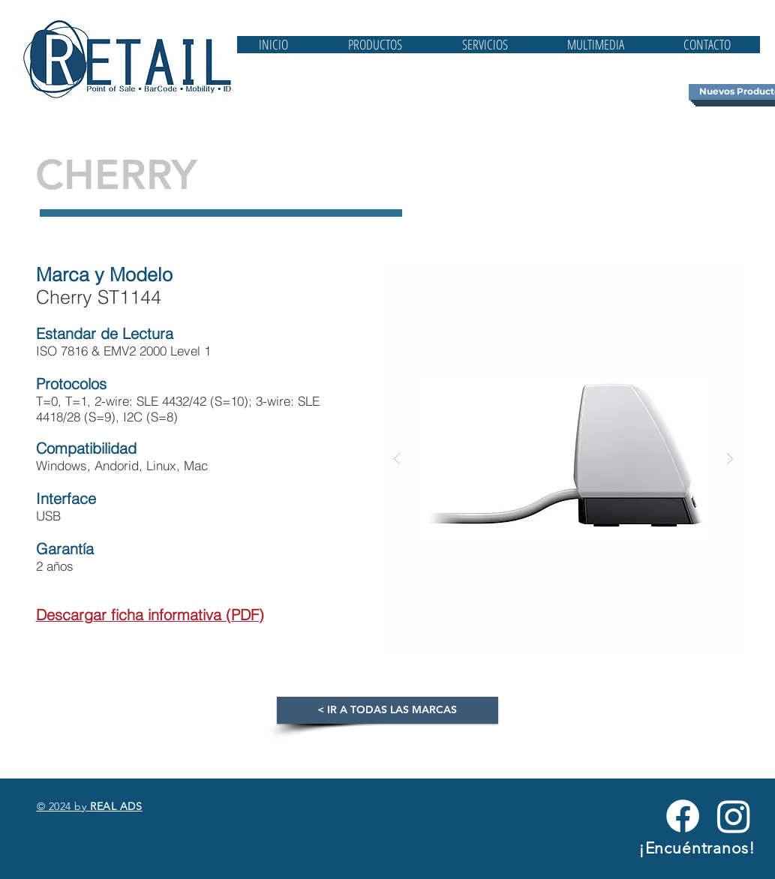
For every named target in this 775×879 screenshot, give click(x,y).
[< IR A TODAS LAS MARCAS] (387, 710)
